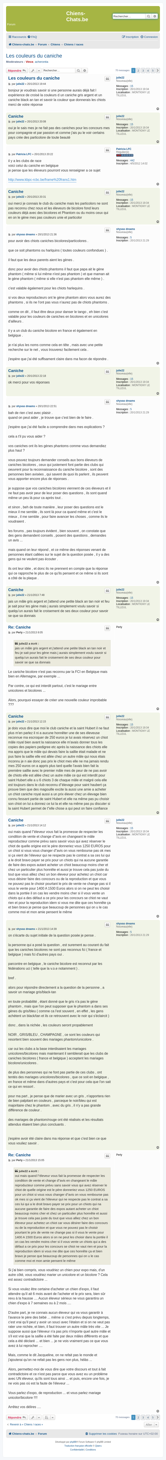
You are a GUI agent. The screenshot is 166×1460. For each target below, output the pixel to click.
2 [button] (138, 70)
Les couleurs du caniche (34, 56)
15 (131, 86)
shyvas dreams (125, 229)
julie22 (120, 77)
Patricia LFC (123, 149)
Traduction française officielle (78, 1446)
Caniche (15, 116)
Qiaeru (98, 1446)
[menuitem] (32, 37)
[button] (158, 70)
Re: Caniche (19, 627)
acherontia (41, 61)
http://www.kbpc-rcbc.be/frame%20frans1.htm (42, 179)
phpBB (73, 1442)
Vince (29, 61)
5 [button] (153, 70)
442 (132, 160)
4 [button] (148, 70)
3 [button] (143, 70)
